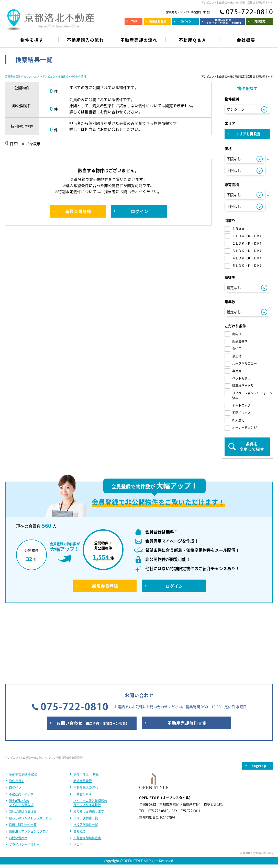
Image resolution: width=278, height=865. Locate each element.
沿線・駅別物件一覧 (23, 757)
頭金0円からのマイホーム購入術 (21, 735)
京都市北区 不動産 (86, 707)
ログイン (15, 720)
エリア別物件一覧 (85, 750)
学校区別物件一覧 (85, 757)
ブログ (78, 777)
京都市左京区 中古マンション (22, 76)
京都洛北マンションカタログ (29, 764)
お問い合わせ (18, 770)
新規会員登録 (82, 713)
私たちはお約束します (88, 744)
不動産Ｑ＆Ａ (82, 726)
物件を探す (16, 713)
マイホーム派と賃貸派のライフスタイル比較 (90, 735)
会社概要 (79, 764)
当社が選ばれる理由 (23, 744)
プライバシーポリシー (24, 777)
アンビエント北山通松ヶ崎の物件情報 (64, 76)
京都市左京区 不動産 (23, 707)
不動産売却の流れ (21, 726)
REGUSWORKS (264, 785)
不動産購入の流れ (85, 720)
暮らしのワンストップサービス (30, 750)
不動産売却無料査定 (87, 770)
